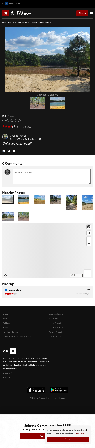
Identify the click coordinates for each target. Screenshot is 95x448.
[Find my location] (89, 233)
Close (68, 439)
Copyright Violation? (47, 94)
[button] (3, 151)
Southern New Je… (23, 22)
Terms (54, 398)
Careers (6, 377)
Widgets (6, 323)
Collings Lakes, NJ (33, 139)
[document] (68, 435)
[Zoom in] (89, 239)
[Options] (87, 273)
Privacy (62, 398)
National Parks (54, 336)
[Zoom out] (89, 243)
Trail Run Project (55, 327)
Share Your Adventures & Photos (17, 336)
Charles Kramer (18, 135)
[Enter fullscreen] (89, 227)
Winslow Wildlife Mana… (44, 22)
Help (5, 318)
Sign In (82, 13)
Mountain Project (55, 314)
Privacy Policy (79, 433)
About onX (7, 373)
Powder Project (55, 332)
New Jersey (7, 22)
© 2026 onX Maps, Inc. (39, 398)
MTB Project (53, 318)
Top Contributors (10, 332)
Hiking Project (54, 323)
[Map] (47, 250)
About (5, 314)
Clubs (5, 327)
